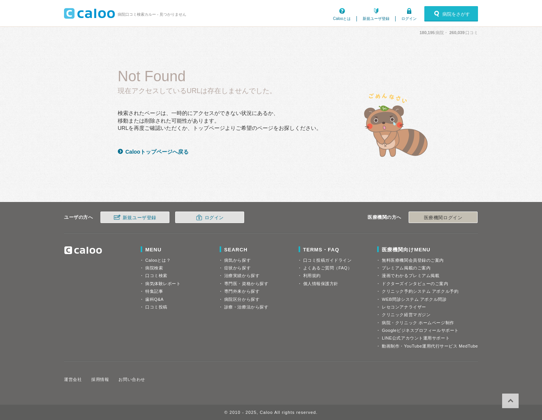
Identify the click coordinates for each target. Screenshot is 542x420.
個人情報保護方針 (320, 283)
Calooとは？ (158, 260)
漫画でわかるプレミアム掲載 (410, 275)
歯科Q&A (154, 299)
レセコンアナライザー (404, 307)
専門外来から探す (242, 291)
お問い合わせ (131, 379)
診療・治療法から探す (246, 307)
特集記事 (154, 291)
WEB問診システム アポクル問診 (414, 299)
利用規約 (312, 275)
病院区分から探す (242, 299)
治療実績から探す (242, 275)
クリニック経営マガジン (406, 314)
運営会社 (73, 379)
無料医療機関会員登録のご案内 (413, 260)
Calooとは (342, 18)
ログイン (409, 18)
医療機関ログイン (443, 217)
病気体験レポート (163, 283)
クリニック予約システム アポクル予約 (420, 291)
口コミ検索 (156, 275)
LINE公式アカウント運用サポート (416, 338)
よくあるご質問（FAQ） (327, 268)
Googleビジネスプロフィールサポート (420, 330)
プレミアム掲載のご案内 (406, 268)
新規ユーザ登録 (376, 18)
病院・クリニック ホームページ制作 (418, 322)
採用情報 (100, 379)
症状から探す (237, 268)
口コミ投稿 (156, 307)
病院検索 (154, 268)
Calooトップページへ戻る (157, 152)
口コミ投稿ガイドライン (327, 260)
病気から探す (237, 260)
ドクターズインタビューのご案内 (415, 283)
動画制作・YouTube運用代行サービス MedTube (430, 346)
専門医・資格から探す (246, 283)
